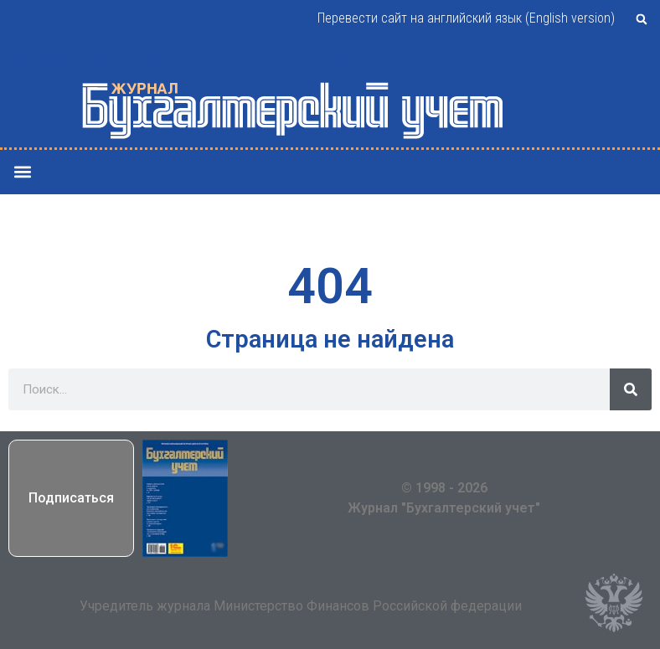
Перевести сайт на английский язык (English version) (466, 18)
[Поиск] (631, 389)
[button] (642, 19)
